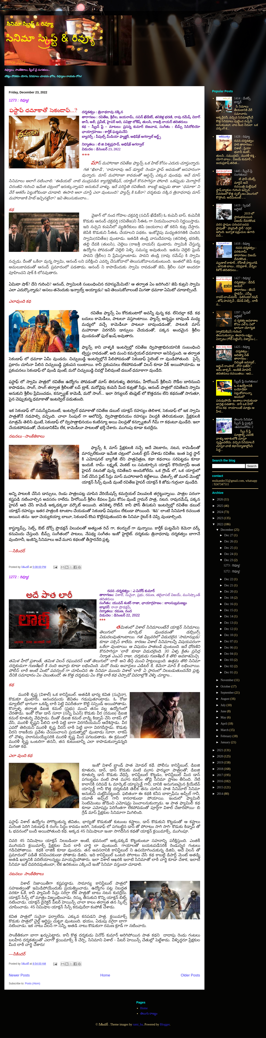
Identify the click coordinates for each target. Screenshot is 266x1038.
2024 (220, 512)
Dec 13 (229, 622)
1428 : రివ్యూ (242, 136)
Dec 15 (229, 610)
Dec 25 (229, 547)
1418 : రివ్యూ (242, 243)
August (225, 698)
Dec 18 (229, 597)
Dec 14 (229, 616)
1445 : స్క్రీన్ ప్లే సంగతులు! (243, 172)
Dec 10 (229, 635)
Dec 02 (229, 666)
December (227, 529)
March (224, 730)
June (223, 711)
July (223, 705)
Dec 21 (229, 585)
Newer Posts (19, 975)
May (223, 717)
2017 (220, 775)
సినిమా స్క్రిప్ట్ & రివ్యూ (30, 24)
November (227, 680)
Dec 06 (229, 647)
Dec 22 (229, 579)
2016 (220, 781)
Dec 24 (229, 554)
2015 (220, 787)
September (227, 692)
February (226, 736)
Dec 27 (229, 535)
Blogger (164, 1024)
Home (105, 975)
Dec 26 (229, 541)
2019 (220, 762)
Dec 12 (229, 629)
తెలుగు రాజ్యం (149, 1013)
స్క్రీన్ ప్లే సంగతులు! (246, 381)
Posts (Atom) (32, 983)
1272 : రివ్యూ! (19, 577)
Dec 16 (229, 604)
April (224, 723)
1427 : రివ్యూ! (242, 278)
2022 (220, 524)
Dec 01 (229, 672)
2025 (220, 505)
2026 (220, 499)
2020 (220, 756)
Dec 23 (229, 560)
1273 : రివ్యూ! (19, 100)
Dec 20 (229, 591)
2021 (220, 750)
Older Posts (190, 975)
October (225, 686)
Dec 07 (229, 641)
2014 (220, 793)
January (225, 742)
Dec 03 (229, 660)
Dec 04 (229, 653)
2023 (220, 518)
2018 (220, 769)
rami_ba (138, 1024)
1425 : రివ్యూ (242, 347)
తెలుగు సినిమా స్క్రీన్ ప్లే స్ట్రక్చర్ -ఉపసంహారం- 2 (243, 423)
